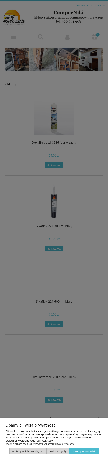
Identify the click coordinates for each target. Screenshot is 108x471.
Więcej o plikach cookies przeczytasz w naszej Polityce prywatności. (40, 443)
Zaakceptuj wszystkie (84, 451)
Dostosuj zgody (57, 451)
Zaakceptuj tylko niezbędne (27, 451)
